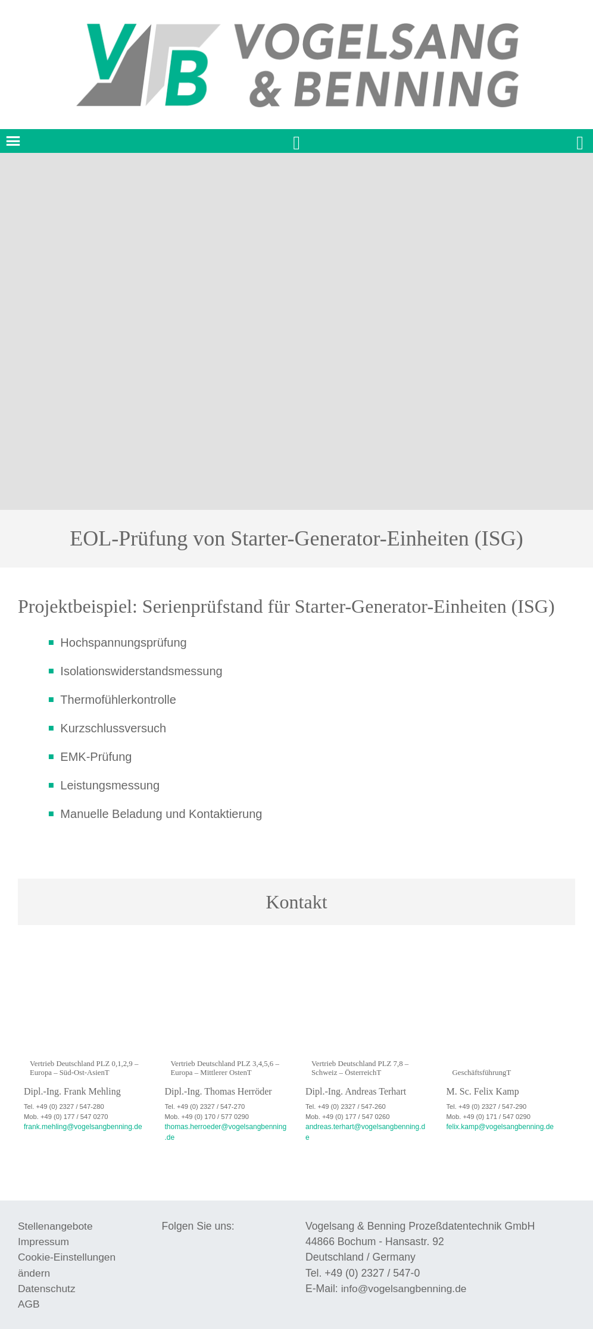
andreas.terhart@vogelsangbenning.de (363, 1126)
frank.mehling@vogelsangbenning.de (79, 1126)
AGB (29, 1293)
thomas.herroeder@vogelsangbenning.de (226, 1126)
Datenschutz (47, 1277)
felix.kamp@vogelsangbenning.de (497, 1126)
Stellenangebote (55, 1214)
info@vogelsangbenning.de (405, 1277)
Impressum (44, 1230)
